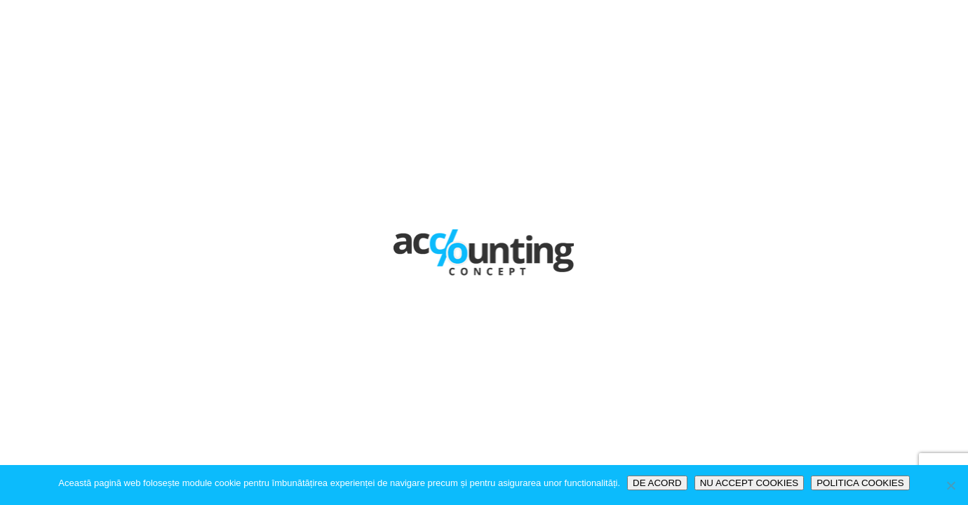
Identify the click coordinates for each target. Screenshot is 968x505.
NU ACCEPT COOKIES (749, 483)
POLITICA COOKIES (859, 483)
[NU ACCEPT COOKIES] (950, 485)
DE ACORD (657, 483)
